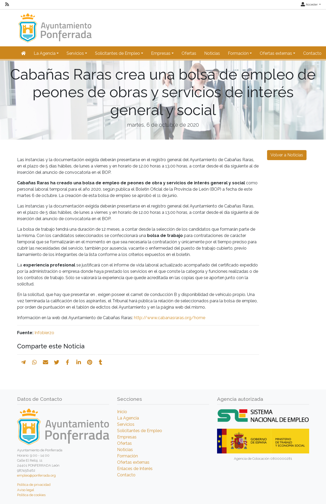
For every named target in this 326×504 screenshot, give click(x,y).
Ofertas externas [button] (276, 53)
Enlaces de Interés (135, 468)
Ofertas (189, 53)
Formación (127, 455)
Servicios (125, 424)
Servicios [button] (75, 53)
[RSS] (7, 4)
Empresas (127, 436)
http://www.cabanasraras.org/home (169, 317)
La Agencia (128, 418)
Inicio (122, 411)
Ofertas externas (133, 462)
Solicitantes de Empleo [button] (117, 53)
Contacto (312, 53)
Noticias (212, 53)
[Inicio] (54, 25)
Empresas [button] (160, 53)
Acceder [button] (309, 4)
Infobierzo (44, 332)
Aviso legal (25, 490)
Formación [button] (238, 53)
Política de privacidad (34, 485)
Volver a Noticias (286, 154)
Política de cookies (31, 495)
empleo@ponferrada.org (36, 475)
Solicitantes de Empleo (139, 430)
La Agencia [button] (45, 53)
